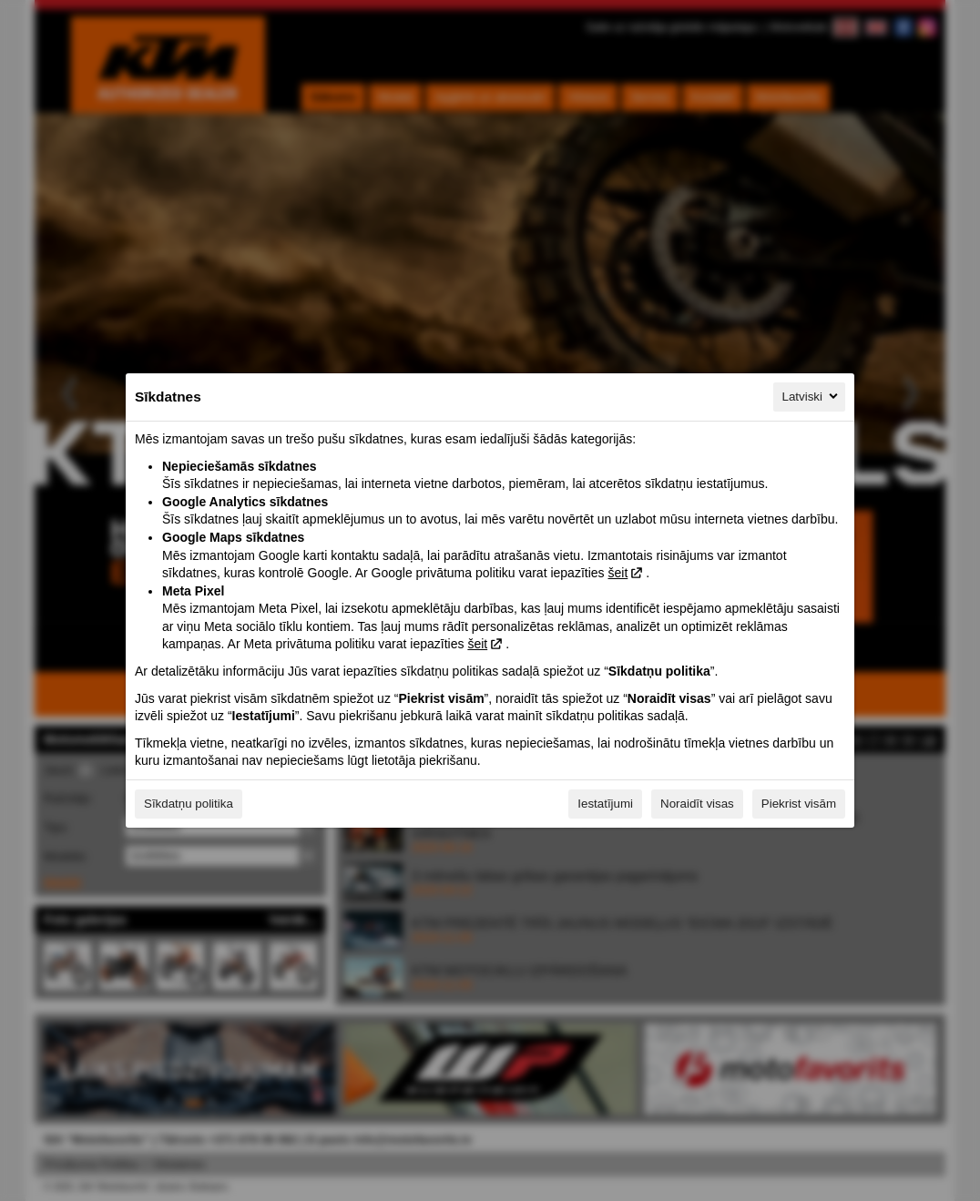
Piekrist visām (798, 803)
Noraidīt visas (697, 803)
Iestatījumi (605, 803)
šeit (617, 572)
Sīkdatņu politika (188, 803)
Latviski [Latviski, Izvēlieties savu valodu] (811, 396)
